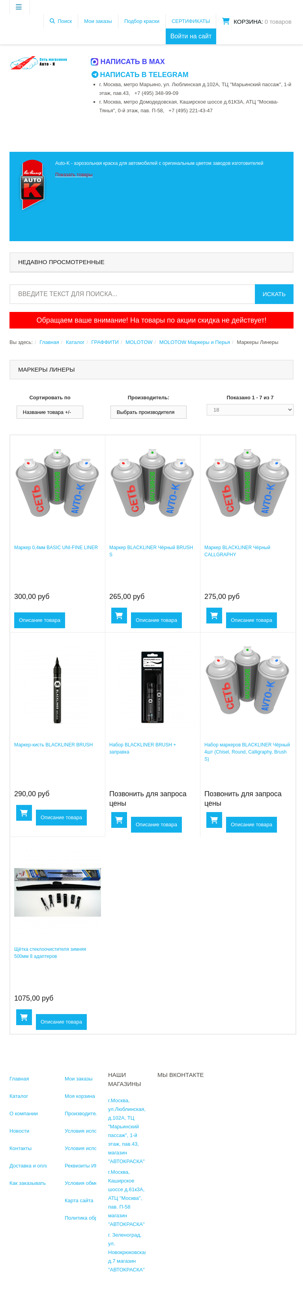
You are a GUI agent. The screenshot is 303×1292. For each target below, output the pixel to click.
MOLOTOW (138, 342)
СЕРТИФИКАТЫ (191, 21)
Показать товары (74, 175)
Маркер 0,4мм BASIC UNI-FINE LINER (56, 547)
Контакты (20, 1148)
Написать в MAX (128, 62)
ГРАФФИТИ (104, 342)
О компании (23, 1113)
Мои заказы (98, 21)
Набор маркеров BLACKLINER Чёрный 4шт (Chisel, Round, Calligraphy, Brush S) (247, 752)
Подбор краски (141, 21)
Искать (274, 294)
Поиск (65, 21)
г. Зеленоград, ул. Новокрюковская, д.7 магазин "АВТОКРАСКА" (128, 1252)
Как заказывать (27, 1183)
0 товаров (278, 21)
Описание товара (39, 620)
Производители (83, 1113)
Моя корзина (80, 1096)
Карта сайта (79, 1200)
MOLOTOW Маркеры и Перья (194, 342)
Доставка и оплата (31, 1166)
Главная (49, 342)
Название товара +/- (47, 412)
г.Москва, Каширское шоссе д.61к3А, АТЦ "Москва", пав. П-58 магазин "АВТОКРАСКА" (126, 1198)
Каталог (75, 342)
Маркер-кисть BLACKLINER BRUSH (53, 745)
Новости (19, 1131)
